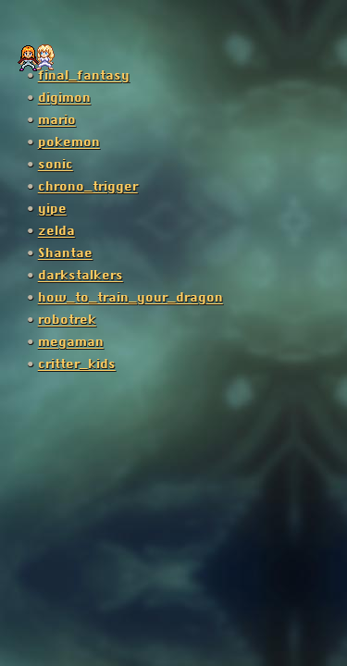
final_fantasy (84, 76)
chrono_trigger (88, 187)
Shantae (65, 253)
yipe (52, 209)
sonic (55, 164)
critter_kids (77, 364)
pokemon (69, 142)
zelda (56, 231)
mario (57, 120)
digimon (64, 98)
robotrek (67, 320)
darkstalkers (80, 275)
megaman (71, 342)
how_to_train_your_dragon (130, 298)
